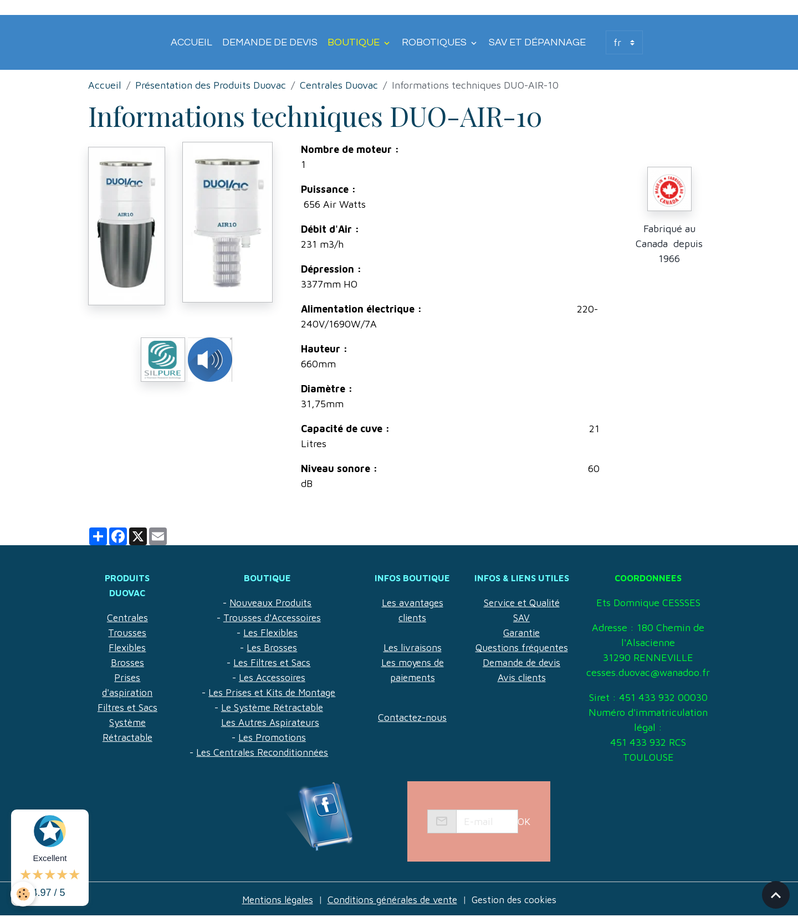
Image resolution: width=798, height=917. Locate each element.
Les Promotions (272, 737)
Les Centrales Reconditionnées (262, 752)
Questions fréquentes (522, 647)
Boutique (355, 42)
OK (524, 821)
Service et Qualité (522, 602)
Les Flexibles (270, 632)
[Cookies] (23, 894)
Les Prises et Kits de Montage (272, 692)
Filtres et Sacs (127, 707)
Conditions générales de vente (392, 899)
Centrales (127, 617)
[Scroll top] (776, 895)
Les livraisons (412, 647)
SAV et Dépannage (537, 42)
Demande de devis (270, 42)
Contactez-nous (412, 717)
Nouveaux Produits (270, 602)
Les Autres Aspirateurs (270, 722)
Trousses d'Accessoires (272, 617)
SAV (521, 617)
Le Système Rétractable (272, 707)
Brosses (127, 662)
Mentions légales (272, 899)
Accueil (191, 42)
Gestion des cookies (520, 899)
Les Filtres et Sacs (272, 662)
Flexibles (127, 647)
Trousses (127, 632)
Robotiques (435, 42)
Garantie (522, 632)
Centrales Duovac (339, 85)
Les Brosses (272, 647)
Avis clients (522, 677)
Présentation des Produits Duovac (210, 85)
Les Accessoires (272, 677)
